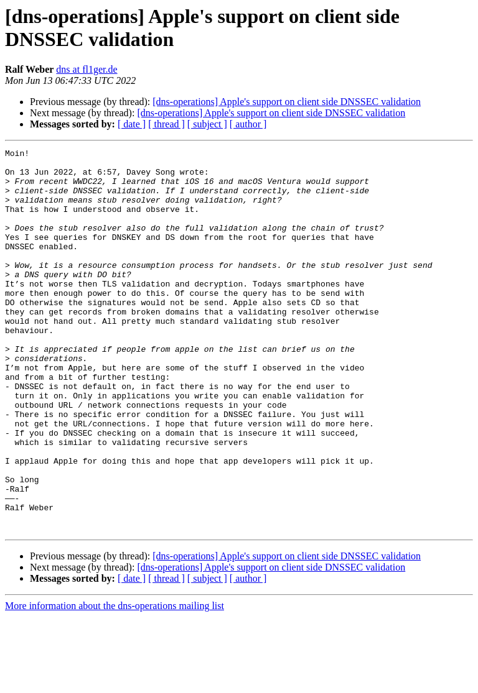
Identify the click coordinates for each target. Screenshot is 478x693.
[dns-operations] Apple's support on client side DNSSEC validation (286, 101)
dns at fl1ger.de (86, 69)
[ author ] (248, 124)
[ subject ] (207, 124)
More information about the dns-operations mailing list (114, 682)
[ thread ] (166, 124)
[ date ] (132, 124)
